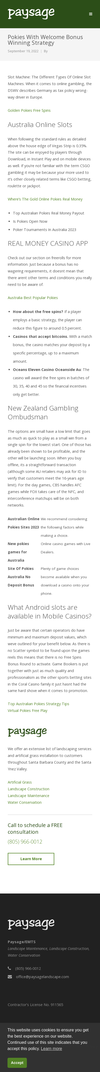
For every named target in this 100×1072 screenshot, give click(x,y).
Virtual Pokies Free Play (27, 710)
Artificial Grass (20, 782)
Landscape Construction (28, 788)
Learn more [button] (51, 1048)
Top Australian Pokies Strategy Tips (38, 703)
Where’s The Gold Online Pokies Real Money (45, 199)
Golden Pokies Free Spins (29, 110)
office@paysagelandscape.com (42, 976)
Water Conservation (25, 802)
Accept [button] (17, 1063)
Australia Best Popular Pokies (33, 297)
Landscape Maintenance (28, 795)
